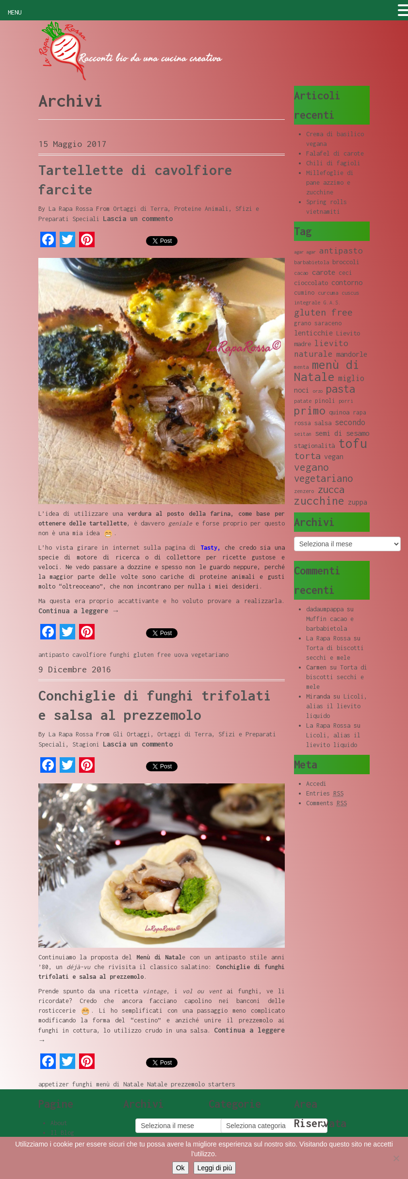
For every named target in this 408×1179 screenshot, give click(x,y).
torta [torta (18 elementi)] (307, 455)
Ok (180, 1168)
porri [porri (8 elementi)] (346, 401)
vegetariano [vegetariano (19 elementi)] (323, 478)
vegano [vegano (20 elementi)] (311, 467)
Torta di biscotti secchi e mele (336, 677)
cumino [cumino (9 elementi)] (304, 292)
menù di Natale (120, 1084)
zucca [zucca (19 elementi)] (331, 489)
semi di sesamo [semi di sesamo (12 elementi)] (342, 433)
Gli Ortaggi (131, 734)
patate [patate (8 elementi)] (302, 401)
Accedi (316, 783)
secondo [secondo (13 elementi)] (350, 422)
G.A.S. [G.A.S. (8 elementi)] (332, 302)
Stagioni (85, 744)
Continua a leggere (79, 610)
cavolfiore (89, 654)
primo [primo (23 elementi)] (310, 410)
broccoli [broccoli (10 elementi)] (345, 262)
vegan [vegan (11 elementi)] (333, 456)
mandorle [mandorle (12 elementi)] (351, 354)
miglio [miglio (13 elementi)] (351, 377)
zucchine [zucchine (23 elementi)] (319, 500)
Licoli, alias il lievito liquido (336, 706)
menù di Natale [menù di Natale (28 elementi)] (326, 370)
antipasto (53, 654)
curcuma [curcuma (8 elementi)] (328, 293)
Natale (157, 1084)
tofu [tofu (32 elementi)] (352, 443)
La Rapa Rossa (71, 208)
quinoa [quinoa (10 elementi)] (339, 412)
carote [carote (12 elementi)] (323, 272)
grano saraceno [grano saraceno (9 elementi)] (318, 323)
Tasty (208, 547)
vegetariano (209, 654)
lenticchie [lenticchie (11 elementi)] (313, 333)
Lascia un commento (138, 218)
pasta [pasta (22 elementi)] (340, 388)
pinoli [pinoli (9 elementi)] (325, 400)
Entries (324, 793)
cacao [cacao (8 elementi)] (301, 273)
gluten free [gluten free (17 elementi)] (323, 312)
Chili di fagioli (333, 163)
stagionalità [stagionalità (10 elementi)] (314, 445)
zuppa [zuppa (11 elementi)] (357, 502)
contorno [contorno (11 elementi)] (346, 282)
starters (221, 1084)
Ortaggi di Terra (140, 208)
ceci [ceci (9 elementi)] (345, 272)
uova (181, 654)
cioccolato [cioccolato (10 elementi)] (311, 283)
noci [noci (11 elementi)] (302, 390)
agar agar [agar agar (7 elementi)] (305, 252)
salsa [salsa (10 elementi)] (322, 423)
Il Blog (62, 1132)
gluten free (152, 654)
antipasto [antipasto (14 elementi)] (341, 250)
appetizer (53, 1084)
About (58, 1123)
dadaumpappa (324, 609)
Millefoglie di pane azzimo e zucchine (330, 182)
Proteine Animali (201, 208)
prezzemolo (188, 1084)
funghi (120, 654)
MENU (14, 12)
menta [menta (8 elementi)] (301, 367)
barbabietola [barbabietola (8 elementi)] (311, 262)
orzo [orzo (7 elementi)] (318, 391)
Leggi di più (214, 1168)
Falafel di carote (335, 153)
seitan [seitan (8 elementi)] (302, 434)
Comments (326, 803)
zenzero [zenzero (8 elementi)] (304, 491)
